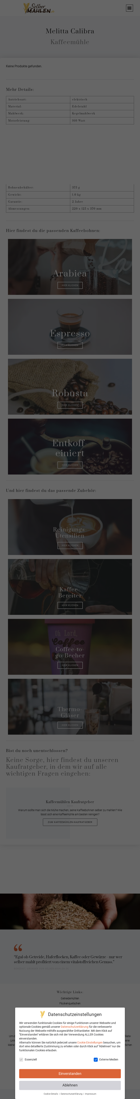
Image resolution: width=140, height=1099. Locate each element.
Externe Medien (106, 1059)
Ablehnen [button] (70, 1085)
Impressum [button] (90, 1094)
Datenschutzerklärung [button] (72, 1094)
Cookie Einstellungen (90, 1042)
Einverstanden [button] (70, 1074)
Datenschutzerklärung (74, 1026)
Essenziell (28, 1059)
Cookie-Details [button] (51, 1094)
